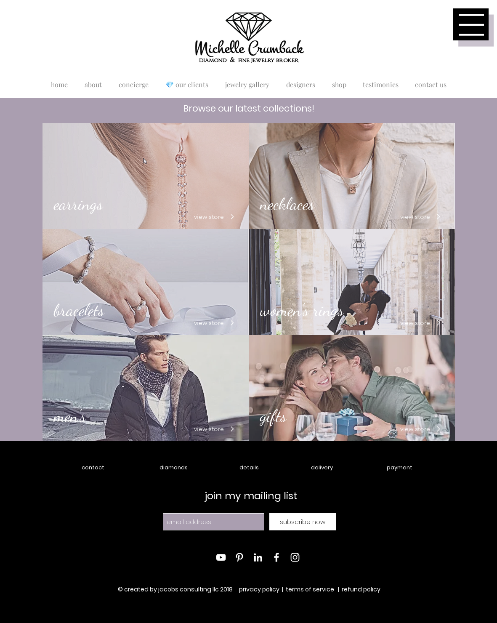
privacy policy (259, 589)
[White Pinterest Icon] (239, 557)
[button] (471, 24)
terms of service (310, 589)
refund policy (361, 589)
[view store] (212, 216)
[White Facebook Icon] (276, 557)
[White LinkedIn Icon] (258, 557)
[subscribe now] (302, 521)
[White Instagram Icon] (295, 557)
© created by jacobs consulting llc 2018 (176, 589)
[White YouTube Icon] (221, 557)
